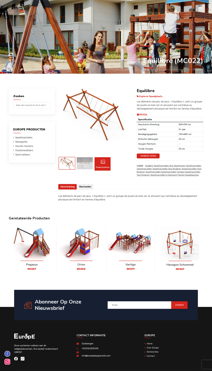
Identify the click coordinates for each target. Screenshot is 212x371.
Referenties (140, 6)
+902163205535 (90, 348)
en (194, 7)
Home (137, 69)
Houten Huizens (80, 6)
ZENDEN (177, 305)
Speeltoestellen (42, 6)
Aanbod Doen (148, 156)
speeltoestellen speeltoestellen (161, 172)
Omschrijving (68, 187)
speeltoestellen (193, 166)
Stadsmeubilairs (102, 6)
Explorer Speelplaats (179, 69)
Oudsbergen (88, 343)
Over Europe (153, 348)
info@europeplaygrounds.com (97, 355)
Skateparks (62, 6)
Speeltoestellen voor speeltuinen (170, 166)
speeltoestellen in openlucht (164, 175)
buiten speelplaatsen (188, 175)
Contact (155, 6)
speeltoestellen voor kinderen (167, 169)
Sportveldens (122, 6)
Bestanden (86, 187)
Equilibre (149, 166)
